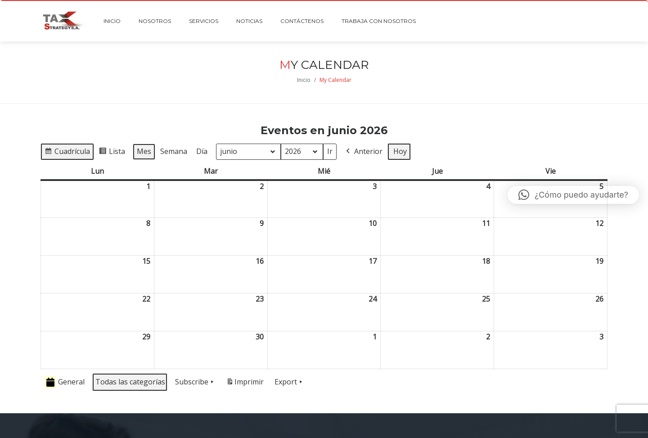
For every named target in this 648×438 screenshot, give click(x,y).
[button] (573, 195)
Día (201, 151)
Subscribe (195, 382)
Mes (144, 151)
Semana (173, 151)
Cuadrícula (67, 152)
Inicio (303, 80)
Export (289, 382)
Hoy (400, 151)
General (65, 382)
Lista (112, 152)
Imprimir (245, 384)
